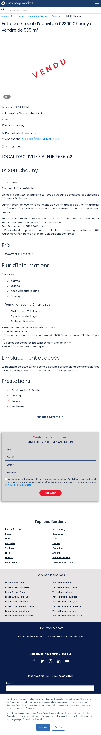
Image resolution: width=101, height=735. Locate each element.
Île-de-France (13, 529)
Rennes (56, 543)
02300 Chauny (73, 16)
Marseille (10, 543)
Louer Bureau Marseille (17, 587)
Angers (56, 552)
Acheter (56, 16)
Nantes (9, 557)
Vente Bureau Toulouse (64, 596)
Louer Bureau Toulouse (17, 596)
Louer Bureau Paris (15, 592)
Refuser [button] (58, 727)
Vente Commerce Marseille (66, 606)
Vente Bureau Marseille (64, 587)
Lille (54, 538)
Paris (8, 534)
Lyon (7, 538)
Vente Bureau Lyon (62, 582)
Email (9, 683)
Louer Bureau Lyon (15, 582)
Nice (7, 552)
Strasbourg (58, 529)
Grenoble (57, 548)
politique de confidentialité (18, 484)
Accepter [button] (43, 727)
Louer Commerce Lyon (17, 601)
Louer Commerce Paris (17, 611)
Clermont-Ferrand (62, 562)
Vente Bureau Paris (62, 592)
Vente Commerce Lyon (64, 601)
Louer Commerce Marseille (19, 606)
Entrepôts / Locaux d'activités (30, 16)
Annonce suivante (48, 416)
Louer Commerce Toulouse (19, 615)
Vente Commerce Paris (64, 611)
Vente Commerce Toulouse (67, 615)
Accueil (5, 16)
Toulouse (10, 548)
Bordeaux (57, 534)
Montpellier (11, 562)
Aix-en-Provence (61, 557)
